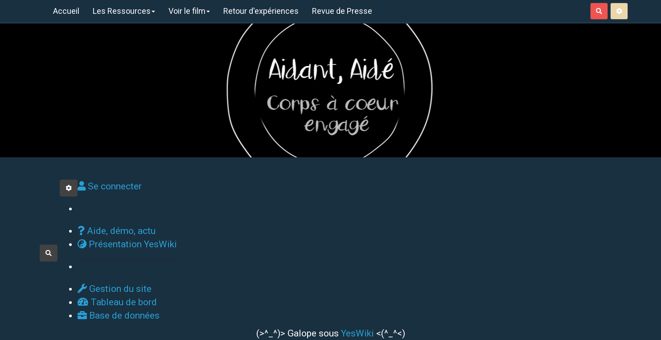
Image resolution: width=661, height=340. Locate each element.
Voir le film (189, 11)
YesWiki (357, 333)
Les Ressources (124, 11)
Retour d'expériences (261, 11)
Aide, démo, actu (117, 230)
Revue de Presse (342, 11)
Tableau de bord (117, 302)
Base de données (119, 315)
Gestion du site (115, 288)
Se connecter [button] (110, 186)
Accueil (66, 11)
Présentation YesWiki (127, 244)
